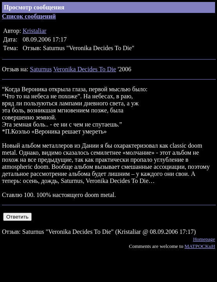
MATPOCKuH (200, 246)
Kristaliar (34, 30)
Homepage (204, 239)
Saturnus (41, 69)
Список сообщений (29, 16)
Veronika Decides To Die (84, 69)
